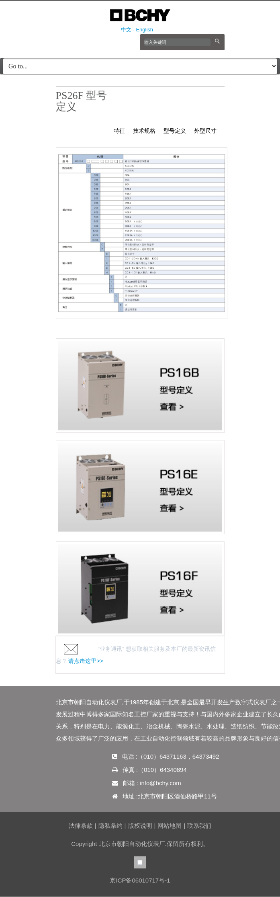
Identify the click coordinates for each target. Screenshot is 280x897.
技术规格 (144, 131)
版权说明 (140, 825)
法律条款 (81, 825)
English (144, 30)
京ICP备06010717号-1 (140, 880)
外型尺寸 (205, 131)
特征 (119, 131)
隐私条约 (110, 825)
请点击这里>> (85, 661)
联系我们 (199, 825)
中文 (126, 30)
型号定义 (175, 131)
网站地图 (169, 825)
